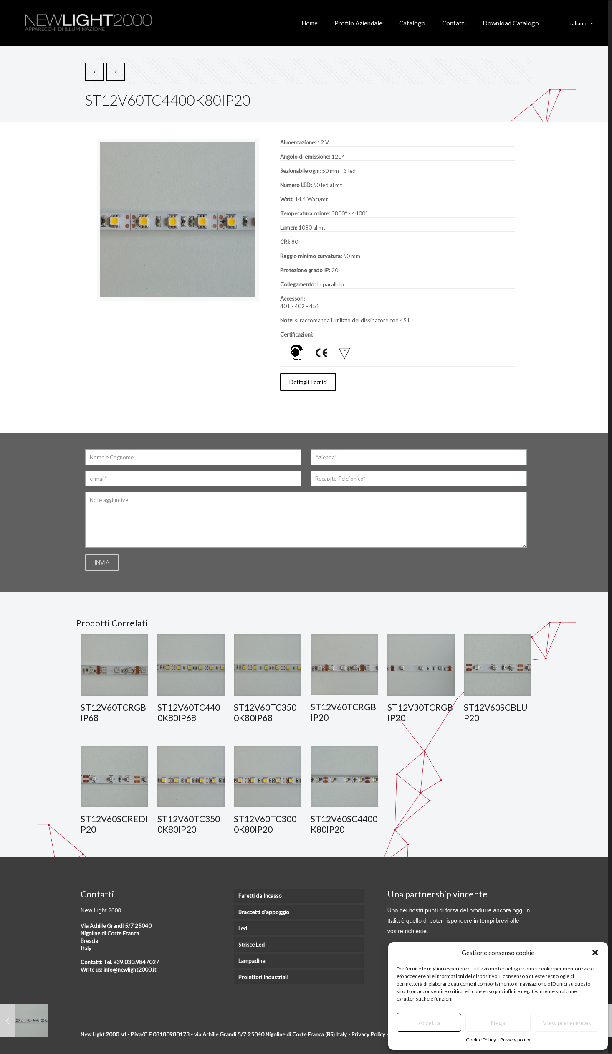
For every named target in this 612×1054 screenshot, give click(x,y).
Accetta (429, 1022)
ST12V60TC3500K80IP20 (188, 823)
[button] (595, 952)
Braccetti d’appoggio (263, 911)
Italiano (581, 23)
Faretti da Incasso (260, 895)
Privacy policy (515, 1039)
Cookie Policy (481, 1039)
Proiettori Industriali (263, 976)
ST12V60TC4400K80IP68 (188, 712)
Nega (498, 1022)
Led (242, 928)
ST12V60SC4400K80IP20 (344, 823)
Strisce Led (251, 944)
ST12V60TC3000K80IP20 (265, 823)
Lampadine (251, 960)
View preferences (567, 1022)
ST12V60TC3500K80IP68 (265, 712)
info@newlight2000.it (130, 969)
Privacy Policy (368, 1034)
